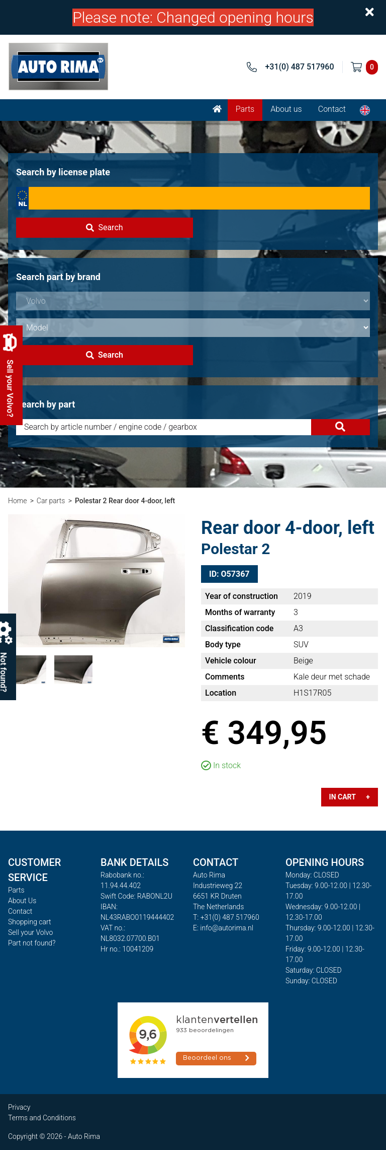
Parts (245, 109)
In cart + (349, 797)
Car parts (51, 501)
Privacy (19, 1107)
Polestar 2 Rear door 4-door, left (125, 501)
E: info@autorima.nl (223, 928)
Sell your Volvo (30, 932)
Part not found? (31, 943)
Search (104, 227)
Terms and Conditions (42, 1118)
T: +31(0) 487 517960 (226, 917)
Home (17, 501)
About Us (22, 901)
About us (286, 109)
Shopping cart (29, 922)
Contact (332, 109)
